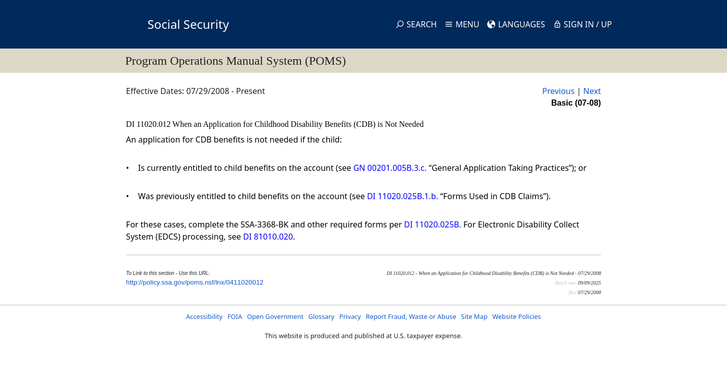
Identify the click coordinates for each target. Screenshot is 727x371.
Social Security (188, 24)
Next (592, 91)
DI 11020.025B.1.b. (402, 196)
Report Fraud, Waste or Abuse (411, 316)
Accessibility (204, 316)
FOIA (234, 316)
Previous (558, 91)
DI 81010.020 (268, 236)
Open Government (275, 316)
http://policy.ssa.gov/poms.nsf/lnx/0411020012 (195, 282)
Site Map (474, 316)
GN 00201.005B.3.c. (390, 167)
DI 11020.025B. (432, 224)
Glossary (321, 316)
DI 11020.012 (149, 124)
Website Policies (516, 316)
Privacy (350, 316)
